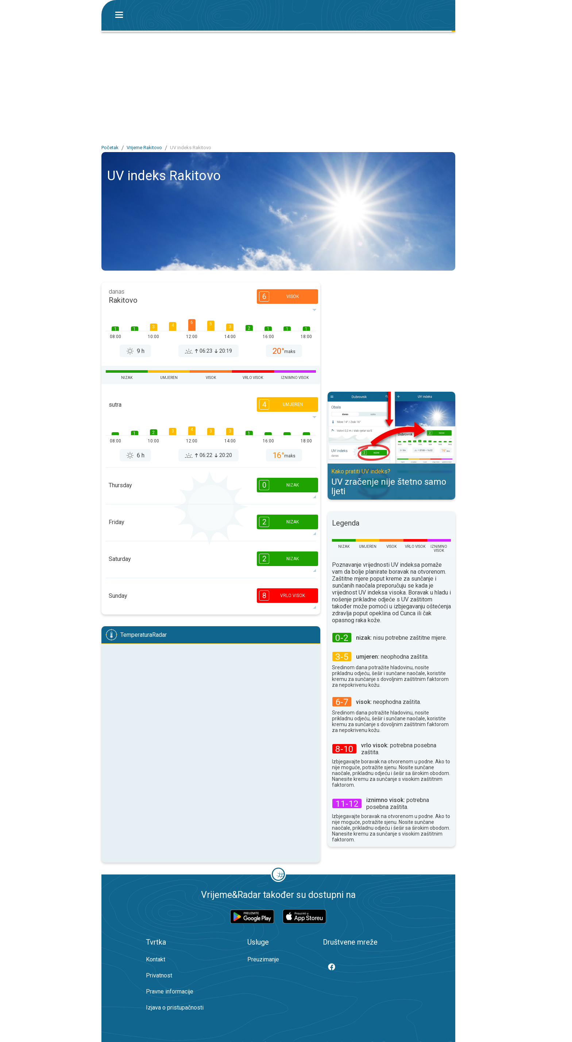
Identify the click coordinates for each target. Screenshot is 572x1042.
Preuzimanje (263, 959)
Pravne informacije (169, 991)
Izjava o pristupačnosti (175, 1007)
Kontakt (155, 959)
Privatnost (159, 975)
